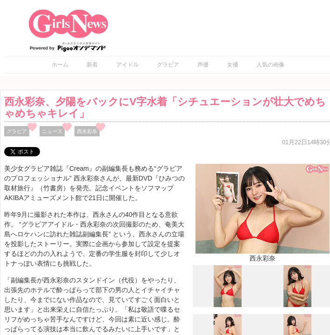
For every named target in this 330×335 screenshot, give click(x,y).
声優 (203, 64)
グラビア (168, 64)
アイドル (127, 64)
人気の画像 (270, 64)
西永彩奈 (87, 131)
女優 (232, 64)
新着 (92, 64)
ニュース (52, 131)
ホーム (60, 64)
